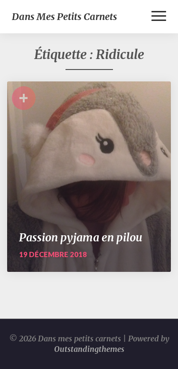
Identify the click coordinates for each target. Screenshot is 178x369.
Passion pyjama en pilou (80, 237)
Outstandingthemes (89, 349)
